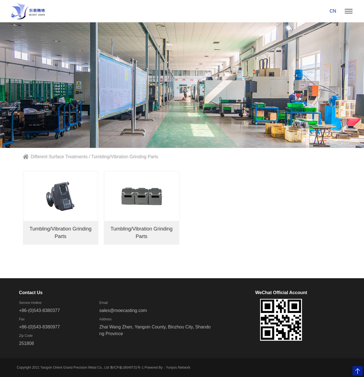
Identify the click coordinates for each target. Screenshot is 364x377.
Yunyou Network (178, 367)
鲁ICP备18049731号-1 (127, 367)
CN (333, 11)
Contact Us (30, 292)
